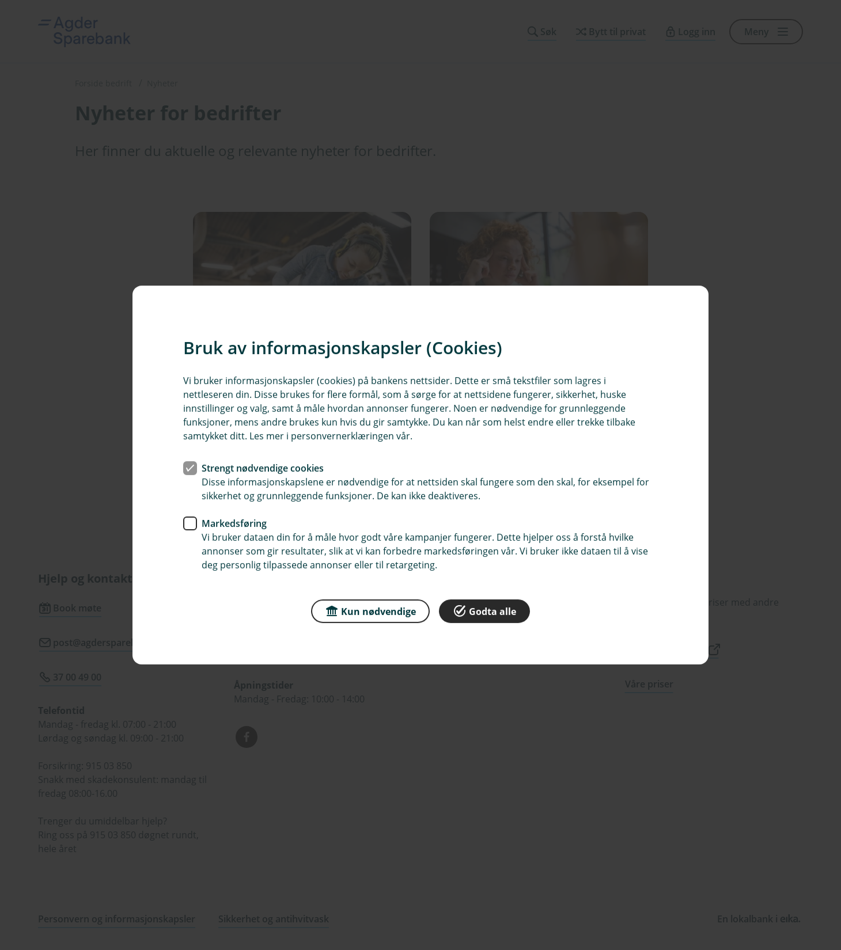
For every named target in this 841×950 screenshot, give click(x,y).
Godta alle (484, 610)
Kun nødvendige (370, 610)
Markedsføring (234, 523)
